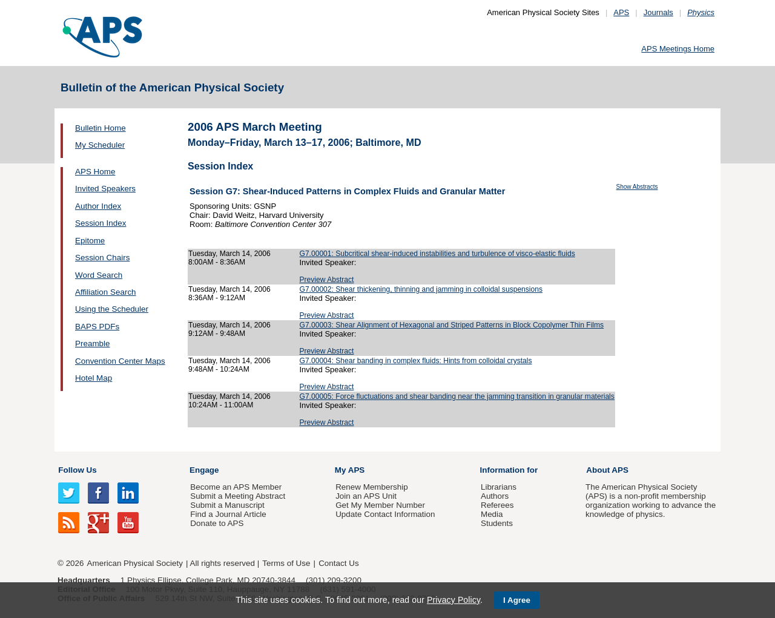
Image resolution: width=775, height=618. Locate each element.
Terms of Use (286, 563)
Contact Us (338, 563)
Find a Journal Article (228, 514)
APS (621, 12)
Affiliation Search (105, 292)
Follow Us (77, 470)
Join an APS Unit (366, 496)
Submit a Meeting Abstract (237, 496)
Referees (497, 505)
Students (497, 523)
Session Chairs (102, 257)
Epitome (90, 240)
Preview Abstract (327, 279)
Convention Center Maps (120, 361)
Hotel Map (93, 378)
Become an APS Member (236, 486)
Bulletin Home (100, 128)
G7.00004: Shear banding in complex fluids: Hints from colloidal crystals (416, 361)
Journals (658, 12)
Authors (495, 496)
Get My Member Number (380, 505)
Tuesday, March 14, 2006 (229, 253)
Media (492, 514)
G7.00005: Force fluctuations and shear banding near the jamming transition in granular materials (457, 396)
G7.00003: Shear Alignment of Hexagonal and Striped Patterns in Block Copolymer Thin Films (452, 325)
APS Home (95, 171)
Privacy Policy (453, 600)
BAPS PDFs (97, 326)
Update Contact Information (385, 514)
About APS (607, 470)
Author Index (98, 206)
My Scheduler (100, 145)
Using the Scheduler (111, 309)
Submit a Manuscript (227, 505)
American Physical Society (135, 563)
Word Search (98, 275)
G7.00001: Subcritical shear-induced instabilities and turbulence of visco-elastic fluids (437, 253)
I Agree (516, 600)
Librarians (498, 486)
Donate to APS (216, 523)
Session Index (100, 223)
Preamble (92, 343)
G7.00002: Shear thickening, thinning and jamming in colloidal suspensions (421, 289)
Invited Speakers (105, 188)
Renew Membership (371, 486)
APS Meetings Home (677, 48)
